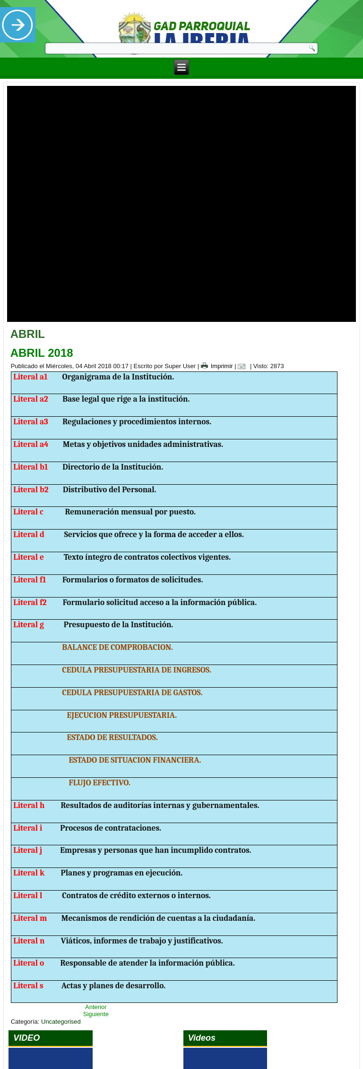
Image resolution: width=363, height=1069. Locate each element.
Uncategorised (61, 897)
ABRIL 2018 (41, 228)
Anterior (96, 882)
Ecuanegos (195, 1051)
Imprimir (217, 241)
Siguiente (96, 889)
